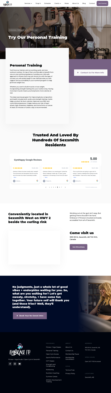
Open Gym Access (52, 354)
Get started (102, 3)
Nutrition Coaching (52, 373)
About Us (75, 3)
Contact (92, 3)
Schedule (47, 3)
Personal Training (52, 350)
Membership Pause (72, 354)
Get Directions (78, 247)
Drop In (38, 3)
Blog (84, 3)
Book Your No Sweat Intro (31, 316)
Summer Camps (51, 376)
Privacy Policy (70, 373)
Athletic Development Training (54, 381)
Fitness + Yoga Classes (53, 347)
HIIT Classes (50, 361)
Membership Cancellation (69, 358)
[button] (28, 3)
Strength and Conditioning (51, 365)
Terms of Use (69, 370)
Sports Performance (53, 357)
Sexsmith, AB (89, 377)
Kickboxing (50, 369)
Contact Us (69, 350)
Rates (67, 3)
